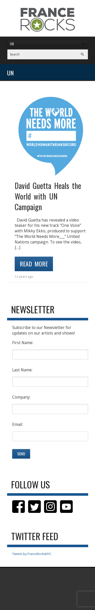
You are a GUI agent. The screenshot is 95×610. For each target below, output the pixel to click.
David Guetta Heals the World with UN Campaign (48, 196)
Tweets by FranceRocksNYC (31, 554)
